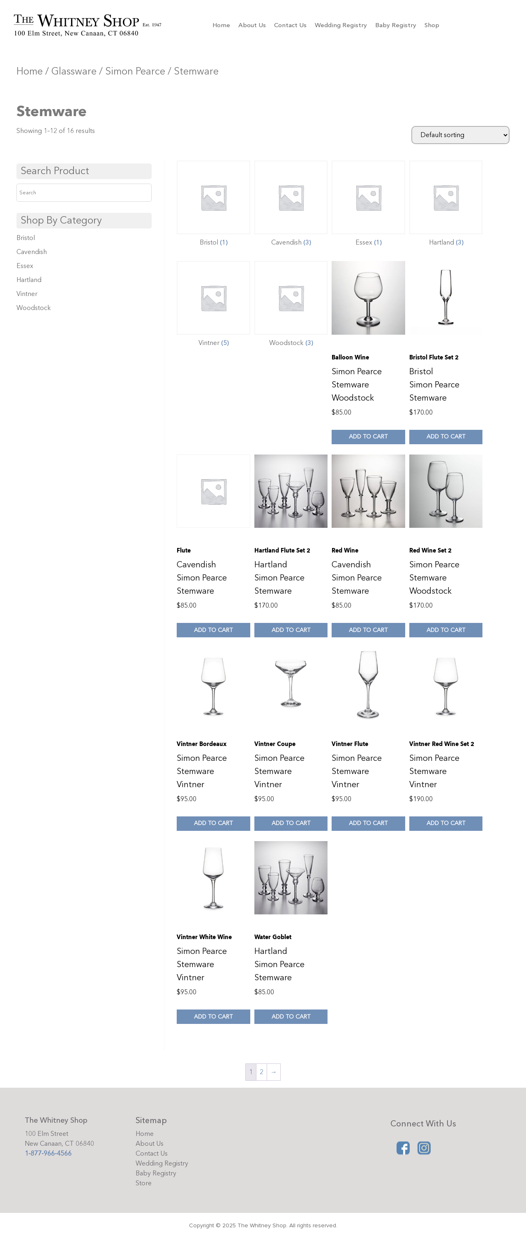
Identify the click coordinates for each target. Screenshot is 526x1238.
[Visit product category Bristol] (213, 206)
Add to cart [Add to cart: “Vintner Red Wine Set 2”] (446, 823)
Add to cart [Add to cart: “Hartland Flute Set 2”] (291, 630)
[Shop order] (460, 135)
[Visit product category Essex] (368, 206)
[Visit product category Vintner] (213, 306)
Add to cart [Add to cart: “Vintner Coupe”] (291, 823)
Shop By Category (61, 220)
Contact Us (290, 25)
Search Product (55, 171)
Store (144, 1183)
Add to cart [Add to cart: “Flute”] (213, 630)
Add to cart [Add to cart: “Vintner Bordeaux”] (213, 823)
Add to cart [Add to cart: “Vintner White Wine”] (213, 1017)
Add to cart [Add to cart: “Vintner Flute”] (368, 823)
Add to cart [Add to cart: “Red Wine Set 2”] (446, 630)
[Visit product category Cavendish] (291, 206)
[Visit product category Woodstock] (291, 306)
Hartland (29, 279)
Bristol (25, 237)
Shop (431, 25)
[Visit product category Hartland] (446, 206)
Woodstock (33, 307)
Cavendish (31, 251)
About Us (252, 25)
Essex (24, 265)
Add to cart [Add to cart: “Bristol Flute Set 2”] (446, 437)
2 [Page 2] (261, 1072)
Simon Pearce (135, 71)
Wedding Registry (341, 25)
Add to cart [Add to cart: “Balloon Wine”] (368, 437)
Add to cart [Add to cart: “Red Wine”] (368, 630)
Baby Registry (395, 25)
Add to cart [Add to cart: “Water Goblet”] (291, 1017)
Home (221, 25)
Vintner (26, 293)
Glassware (74, 71)
